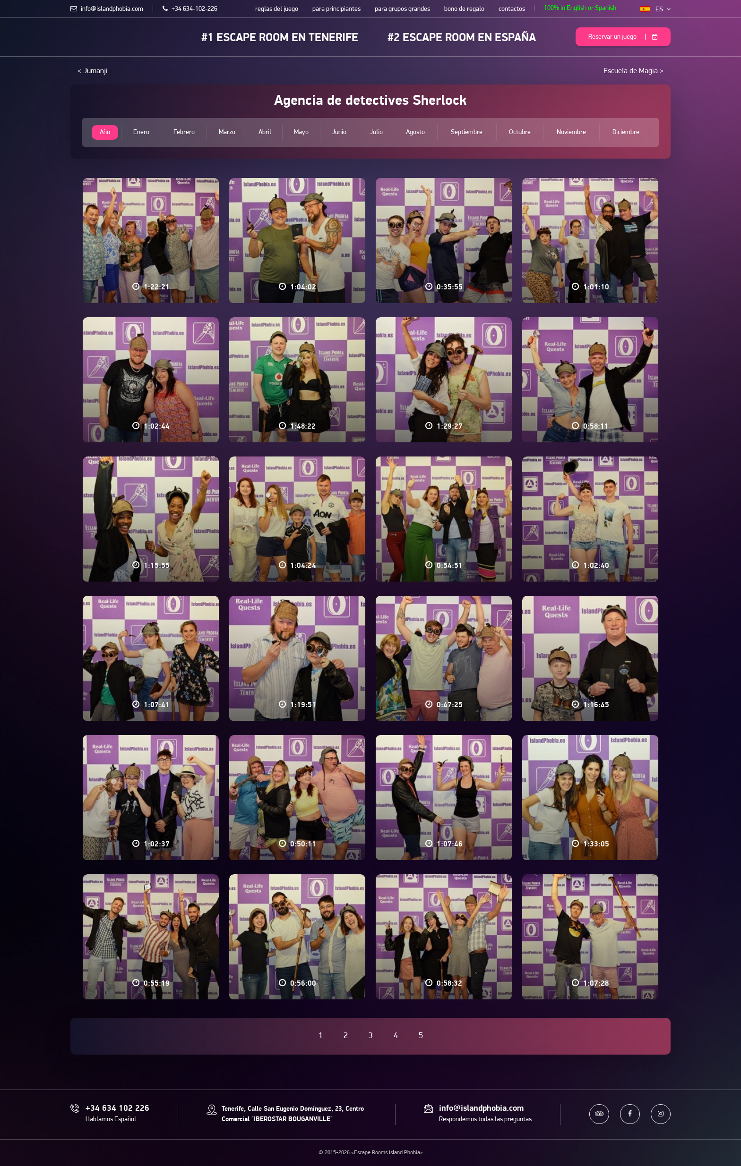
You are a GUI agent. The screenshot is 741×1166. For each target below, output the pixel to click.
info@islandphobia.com (106, 9)
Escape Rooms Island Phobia (77, 36)
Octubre (520, 132)
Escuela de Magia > (633, 71)
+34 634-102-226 (190, 9)
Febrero (183, 132)
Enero (141, 132)
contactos (512, 9)
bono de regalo (464, 9)
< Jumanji (93, 71)
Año (105, 132)
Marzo (227, 132)
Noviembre (571, 132)
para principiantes (336, 9)
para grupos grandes (402, 9)
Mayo (301, 132)
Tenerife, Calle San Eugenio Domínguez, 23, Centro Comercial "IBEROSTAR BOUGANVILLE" (293, 1114)
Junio (339, 132)
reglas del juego (276, 9)
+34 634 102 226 (117, 1109)
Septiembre (467, 132)
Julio (376, 132)
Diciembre (625, 132)
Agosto (415, 132)
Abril (264, 132)
